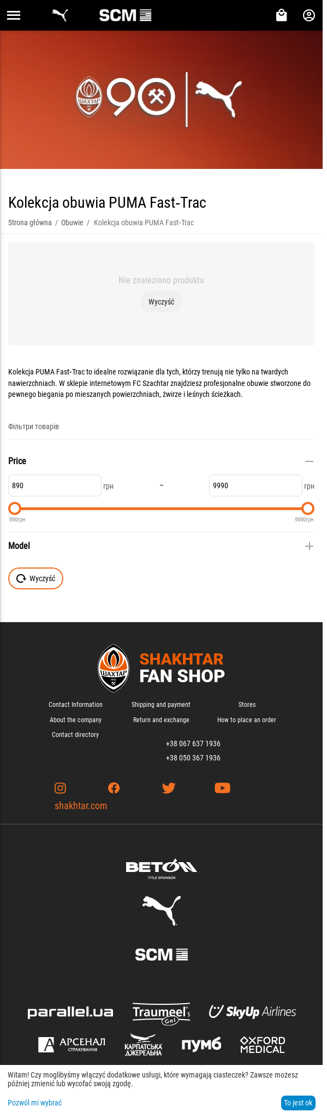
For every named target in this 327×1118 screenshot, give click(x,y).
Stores (247, 705)
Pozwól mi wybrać (35, 1102)
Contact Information (76, 705)
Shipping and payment (161, 705)
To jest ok (298, 1102)
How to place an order (246, 720)
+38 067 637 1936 (193, 743)
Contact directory (75, 735)
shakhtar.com (81, 805)
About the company (76, 720)
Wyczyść (161, 301)
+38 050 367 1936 (193, 757)
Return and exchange (161, 720)
